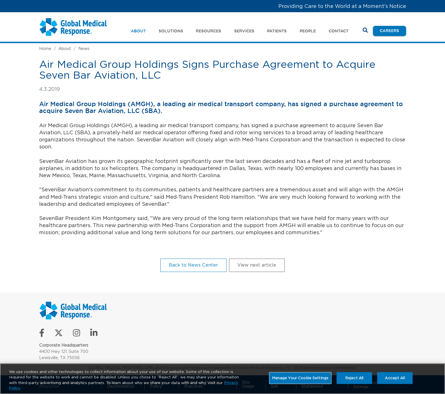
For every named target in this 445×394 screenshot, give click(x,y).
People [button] (308, 31)
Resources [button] (208, 31)
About (64, 48)
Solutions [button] (171, 31)
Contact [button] (339, 31)
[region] (222, 378)
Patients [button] (277, 31)
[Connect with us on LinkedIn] (93, 334)
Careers (393, 30)
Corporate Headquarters (63, 345)
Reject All (354, 378)
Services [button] (244, 31)
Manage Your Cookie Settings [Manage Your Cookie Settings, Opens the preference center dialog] (300, 378)
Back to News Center (193, 265)
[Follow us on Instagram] (76, 334)
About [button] (138, 31)
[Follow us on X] (58, 334)
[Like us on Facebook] (41, 334)
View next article (256, 265)
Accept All (395, 378)
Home (45, 48)
